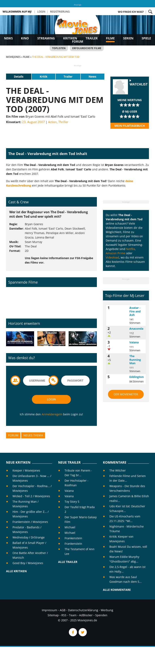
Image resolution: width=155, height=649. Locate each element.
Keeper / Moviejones (26, 470)
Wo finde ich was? (131, 12)
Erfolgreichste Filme (86, 48)
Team (72, 615)
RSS (63, 615)
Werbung (107, 610)
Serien (128, 38)
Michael (70, 527)
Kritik (43, 76)
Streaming (46, 38)
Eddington (136, 377)
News (8, 38)
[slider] (129, 105)
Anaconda (136, 328)
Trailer (92, 38)
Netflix (130, 249)
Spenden (101, 615)
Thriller (63, 122)
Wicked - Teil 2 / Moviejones (31, 496)
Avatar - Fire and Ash (135, 311)
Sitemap (53, 615)
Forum (77, 41)
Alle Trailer (67, 562)
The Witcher (117, 470)
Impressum (49, 610)
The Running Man (135, 359)
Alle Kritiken (16, 571)
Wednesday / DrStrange (29, 537)
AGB (62, 610)
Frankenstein (73, 538)
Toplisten (59, 48)
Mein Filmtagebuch (129, 126)
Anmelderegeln (52, 414)
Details (18, 76)
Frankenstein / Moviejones (30, 522)
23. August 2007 (33, 122)
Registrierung (60, 11)
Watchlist (139, 84)
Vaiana (134, 342)
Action (52, 122)
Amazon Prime (115, 253)
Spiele (146, 38)
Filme (110, 38)
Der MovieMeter (126, 394)
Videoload (112, 257)
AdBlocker (86, 615)
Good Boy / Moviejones (28, 563)
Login (41, 11)
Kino (25, 38)
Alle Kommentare (117, 590)
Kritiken (70, 38)
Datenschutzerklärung (83, 610)
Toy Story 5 (72, 501)
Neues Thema (33, 435)
